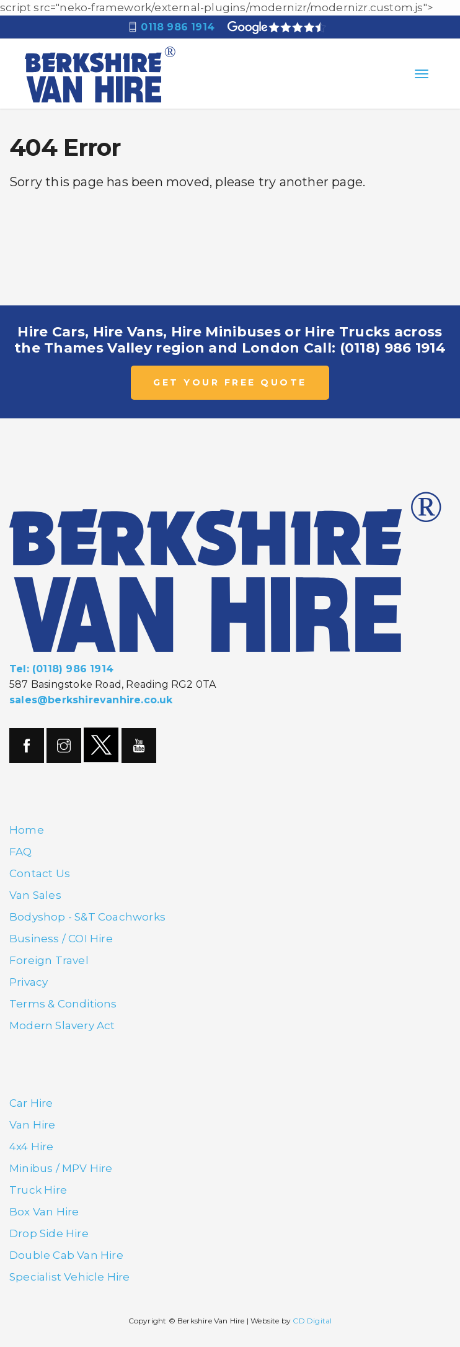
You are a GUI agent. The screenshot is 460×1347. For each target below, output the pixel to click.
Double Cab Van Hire (66, 1255)
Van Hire (32, 1125)
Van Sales (35, 895)
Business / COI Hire (61, 938)
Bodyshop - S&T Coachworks (87, 917)
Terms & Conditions (63, 1004)
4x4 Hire (31, 1146)
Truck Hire (38, 1190)
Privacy (28, 982)
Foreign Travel (49, 960)
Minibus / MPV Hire (61, 1168)
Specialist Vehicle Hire (69, 1277)
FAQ (20, 851)
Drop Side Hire (49, 1233)
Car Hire (31, 1103)
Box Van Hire (44, 1211)
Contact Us (39, 873)
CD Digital (312, 1320)
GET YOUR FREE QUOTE (230, 382)
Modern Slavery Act (62, 1025)
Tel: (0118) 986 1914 (61, 669)
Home (26, 830)
